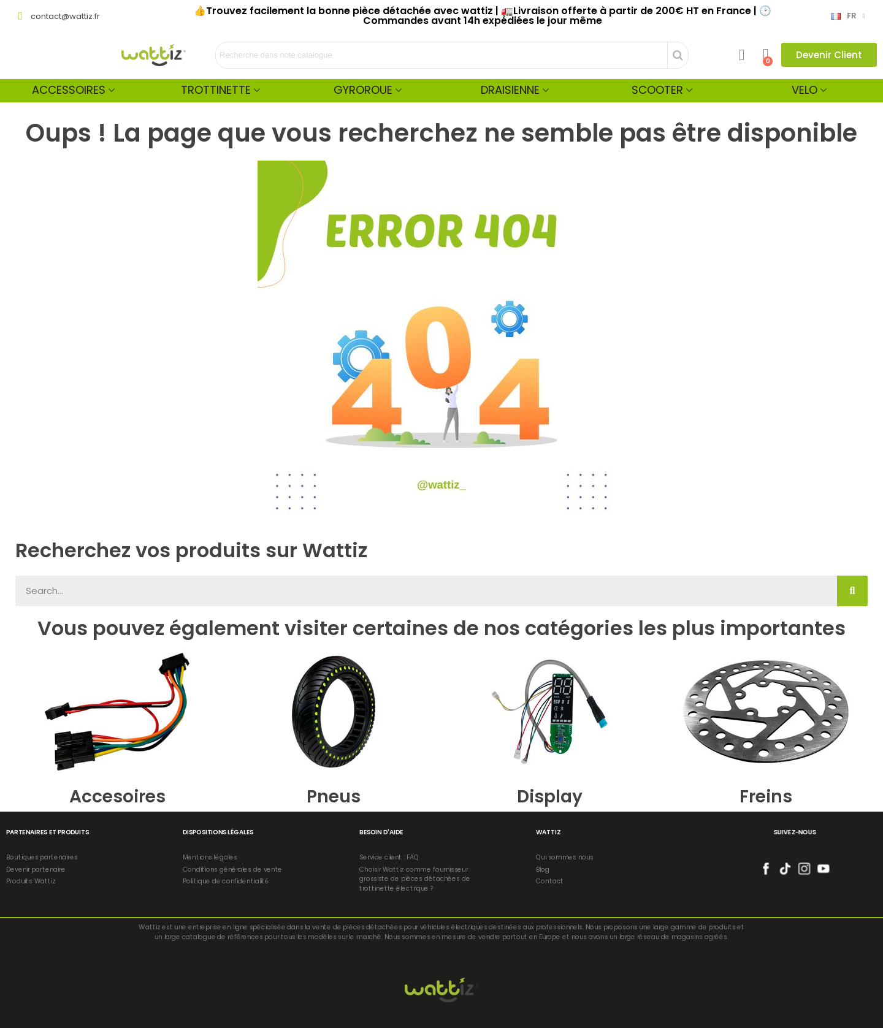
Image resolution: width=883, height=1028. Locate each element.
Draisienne (510, 89)
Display (550, 797)
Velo (804, 89)
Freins (766, 797)
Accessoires (68, 89)
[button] (829, 55)
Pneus (334, 797)
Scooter (657, 89)
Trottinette (216, 89)
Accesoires (117, 797)
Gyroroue (363, 89)
